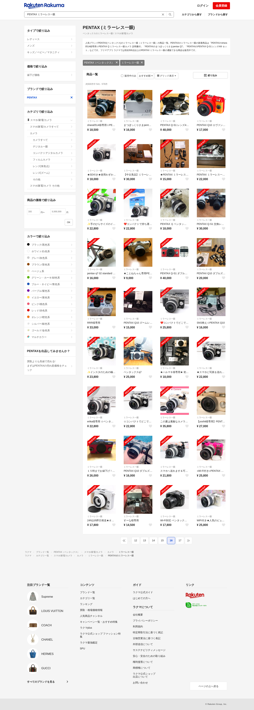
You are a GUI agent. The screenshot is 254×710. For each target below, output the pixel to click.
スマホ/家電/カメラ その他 (51, 185)
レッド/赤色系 (50, 310)
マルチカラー (50, 336)
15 (162, 540)
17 (180, 540)
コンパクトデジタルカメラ (53, 153)
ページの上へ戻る (208, 686)
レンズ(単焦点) (53, 166)
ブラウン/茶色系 (50, 264)
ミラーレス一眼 (132, 62)
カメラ (51, 133)
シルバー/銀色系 (50, 323)
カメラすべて (53, 139)
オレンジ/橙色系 (50, 317)
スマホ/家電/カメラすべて (51, 126)
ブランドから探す (218, 14)
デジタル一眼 (53, 146)
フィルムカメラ (53, 159)
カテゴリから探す (192, 14)
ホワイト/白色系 (50, 251)
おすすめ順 (146, 75)
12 (135, 540)
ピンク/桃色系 (50, 304)
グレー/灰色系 (50, 257)
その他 (53, 179)
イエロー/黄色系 (50, 297)
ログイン (202, 5)
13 (144, 540)
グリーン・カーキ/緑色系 (50, 277)
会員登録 (221, 5)
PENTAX (50, 97)
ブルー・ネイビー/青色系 (50, 284)
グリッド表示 (166, 75)
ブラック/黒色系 (50, 244)
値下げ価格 (50, 75)
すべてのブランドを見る (41, 681)
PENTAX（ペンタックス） (101, 62)
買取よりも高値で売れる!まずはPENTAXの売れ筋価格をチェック (50, 365)
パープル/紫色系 (50, 290)
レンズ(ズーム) (53, 172)
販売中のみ (128, 75)
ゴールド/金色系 (50, 330)
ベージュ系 (50, 271)
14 (153, 540)
